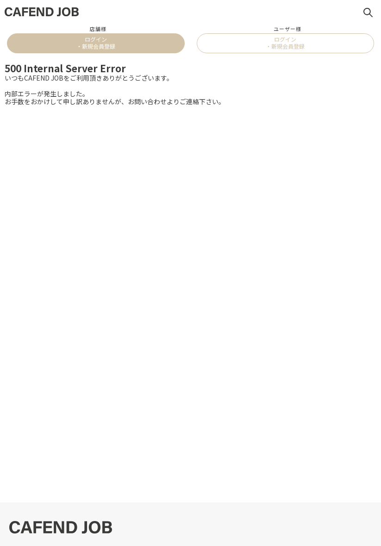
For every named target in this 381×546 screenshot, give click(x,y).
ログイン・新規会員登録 (95, 42)
